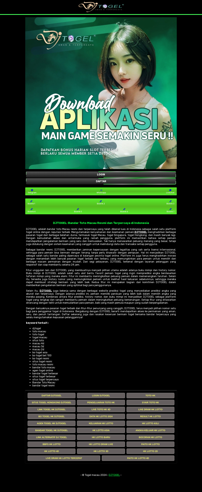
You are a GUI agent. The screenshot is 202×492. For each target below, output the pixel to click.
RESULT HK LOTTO (150, 416)
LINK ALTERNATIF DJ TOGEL (51, 437)
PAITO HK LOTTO (150, 444)
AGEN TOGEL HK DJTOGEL (51, 423)
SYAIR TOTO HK (150, 402)
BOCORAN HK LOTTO (150, 437)
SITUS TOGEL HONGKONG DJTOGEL (51, 402)
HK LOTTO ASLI (150, 423)
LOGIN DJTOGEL (101, 395)
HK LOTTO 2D (150, 451)
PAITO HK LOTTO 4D (138, 458)
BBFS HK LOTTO (51, 444)
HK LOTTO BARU (101, 437)
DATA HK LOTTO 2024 (101, 416)
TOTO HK (150, 395)
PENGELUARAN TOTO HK (101, 402)
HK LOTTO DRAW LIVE (101, 444)
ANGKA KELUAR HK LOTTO (150, 430)
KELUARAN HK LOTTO (101, 423)
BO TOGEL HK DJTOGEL (51, 416)
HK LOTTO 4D (51, 451)
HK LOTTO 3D (101, 451)
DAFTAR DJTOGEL (52, 395)
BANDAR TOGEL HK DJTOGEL (51, 430)
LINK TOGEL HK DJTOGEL (52, 409)
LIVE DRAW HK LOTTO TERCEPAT (64, 458)
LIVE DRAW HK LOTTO (150, 409)
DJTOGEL (141, 232)
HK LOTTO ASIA (101, 430)
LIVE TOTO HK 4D (101, 409)
